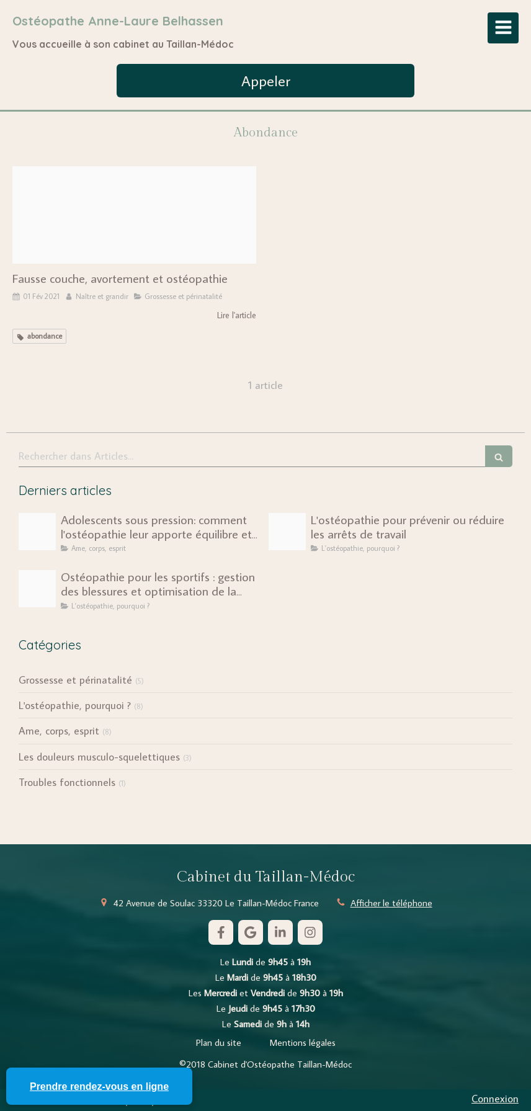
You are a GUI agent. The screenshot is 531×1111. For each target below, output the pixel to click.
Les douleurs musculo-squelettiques (99, 757)
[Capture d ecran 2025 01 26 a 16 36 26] (37, 588)
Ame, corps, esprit (59, 731)
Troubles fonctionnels (67, 782)
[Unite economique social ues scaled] (287, 531)
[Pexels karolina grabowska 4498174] (134, 215)
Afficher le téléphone (391, 903)
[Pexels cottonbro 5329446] (37, 531)
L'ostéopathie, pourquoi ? (75, 705)
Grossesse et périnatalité (75, 680)
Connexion (495, 1098)
